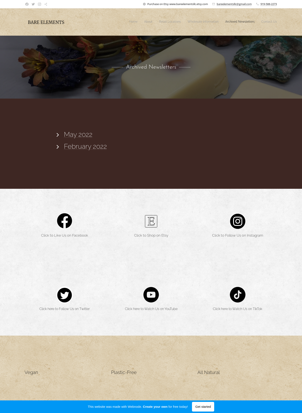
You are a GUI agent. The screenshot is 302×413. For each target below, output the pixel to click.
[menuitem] (244, 22)
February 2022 (85, 146)
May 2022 (78, 134)
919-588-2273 (269, 4)
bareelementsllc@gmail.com (234, 4)
